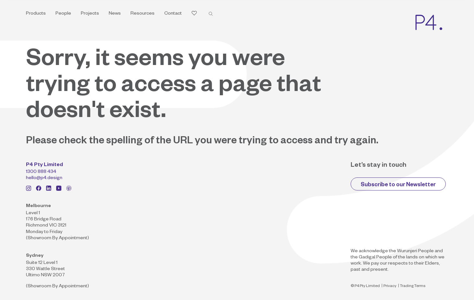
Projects (90, 14)
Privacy (389, 286)
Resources (143, 14)
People (63, 14)
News (115, 14)
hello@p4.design (44, 178)
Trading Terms (412, 286)
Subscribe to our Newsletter (398, 185)
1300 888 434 (41, 172)
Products (36, 14)
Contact (173, 14)
